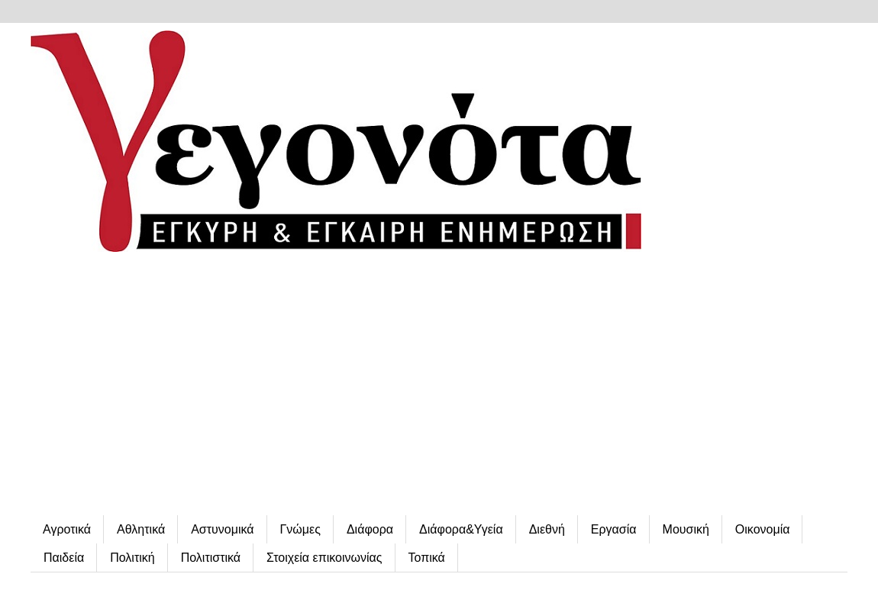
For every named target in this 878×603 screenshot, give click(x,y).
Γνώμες (300, 529)
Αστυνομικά (222, 529)
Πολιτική (132, 557)
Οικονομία (762, 529)
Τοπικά (426, 557)
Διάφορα (370, 529)
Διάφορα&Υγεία (461, 529)
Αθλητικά (141, 529)
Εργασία (614, 529)
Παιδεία (64, 557)
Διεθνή (547, 529)
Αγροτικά (67, 529)
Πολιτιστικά (210, 557)
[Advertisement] (439, 385)
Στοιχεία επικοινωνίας (324, 557)
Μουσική (686, 529)
